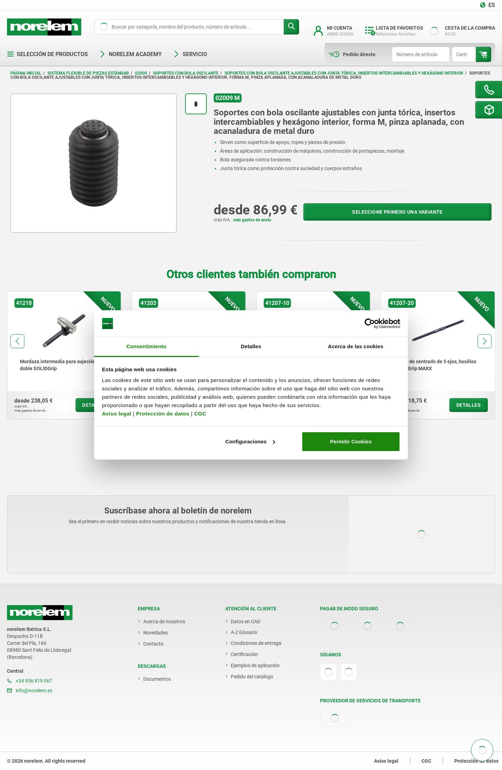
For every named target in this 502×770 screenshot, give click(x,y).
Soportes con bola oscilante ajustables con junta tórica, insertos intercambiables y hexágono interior (344, 73)
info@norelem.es (29, 690)
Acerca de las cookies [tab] (355, 346)
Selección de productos (47, 54)
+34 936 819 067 (29, 681)
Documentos (157, 679)
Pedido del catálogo (252, 676)
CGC (200, 414)
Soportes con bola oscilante (186, 73)
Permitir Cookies (351, 441)
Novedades (155, 632)
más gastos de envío (252, 220)
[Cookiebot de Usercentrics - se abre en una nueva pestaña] (369, 323)
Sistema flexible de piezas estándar (88, 73)
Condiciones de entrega (256, 643)
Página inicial (25, 73)
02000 (141, 73)
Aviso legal (116, 414)
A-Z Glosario (244, 632)
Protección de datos (162, 414)
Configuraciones (250, 441)
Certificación (244, 654)
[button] (17, 341)
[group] (64, 355)
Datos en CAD (245, 621)
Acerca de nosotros (164, 621)
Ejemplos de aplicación (255, 665)
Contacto (153, 644)
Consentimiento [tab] (147, 346)
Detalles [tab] (251, 346)
